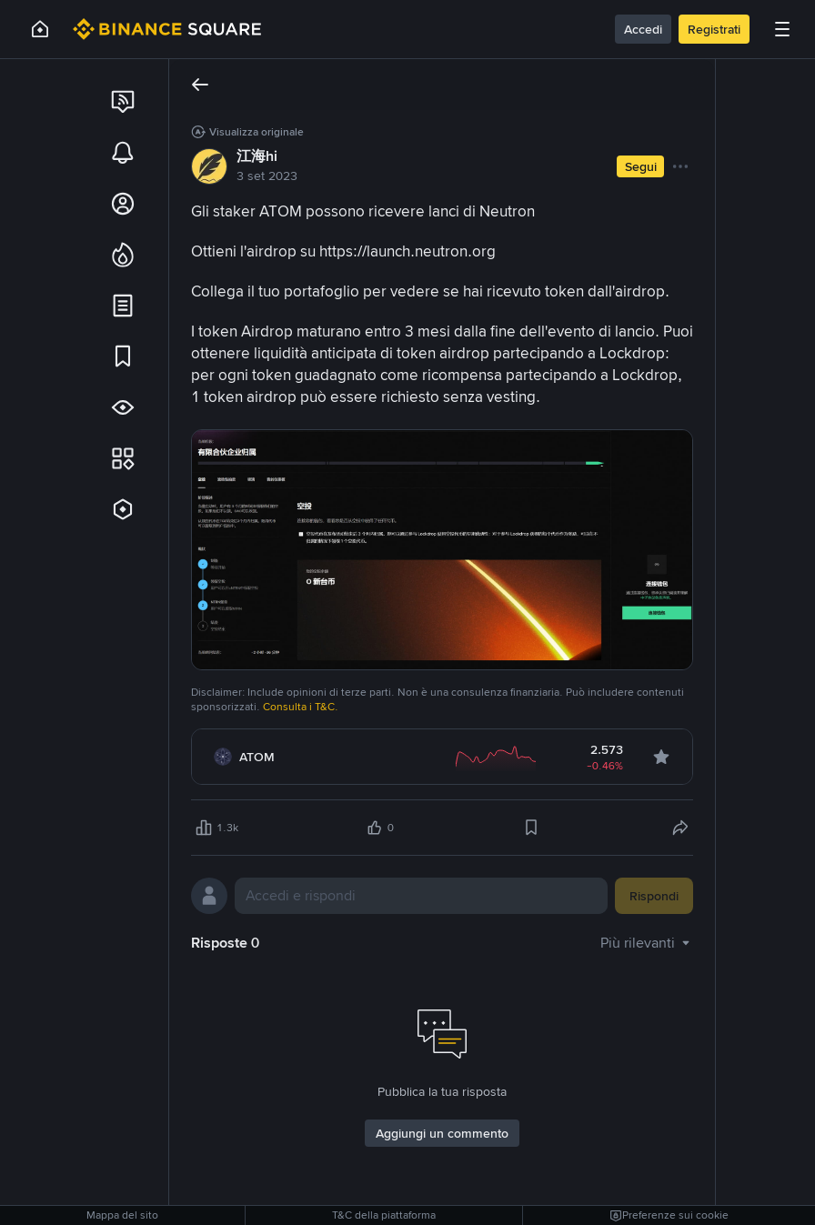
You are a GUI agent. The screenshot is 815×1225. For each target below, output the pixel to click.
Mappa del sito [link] (122, 1215)
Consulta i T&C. (300, 706)
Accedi (643, 29)
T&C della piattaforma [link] (384, 1215)
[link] (122, 102)
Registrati (714, 29)
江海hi (256, 156)
